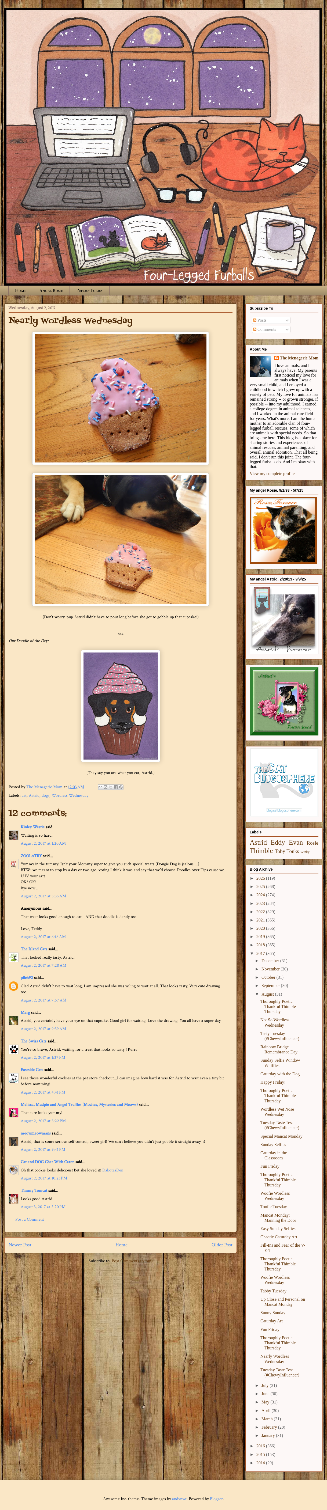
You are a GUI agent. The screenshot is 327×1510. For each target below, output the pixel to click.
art (24, 795)
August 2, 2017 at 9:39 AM (43, 1029)
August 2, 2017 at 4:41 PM (43, 1092)
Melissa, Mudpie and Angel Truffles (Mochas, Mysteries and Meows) (79, 1104)
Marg (25, 1012)
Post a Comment (29, 1219)
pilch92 (27, 978)
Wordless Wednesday (70, 795)
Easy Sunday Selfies (278, 1228)
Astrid (34, 795)
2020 (261, 928)
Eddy (278, 842)
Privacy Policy (89, 290)
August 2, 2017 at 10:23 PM (44, 1178)
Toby (280, 851)
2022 (261, 911)
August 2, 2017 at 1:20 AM (43, 843)
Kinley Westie (33, 827)
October (269, 977)
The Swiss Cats (33, 1041)
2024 (261, 895)
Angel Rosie (51, 290)
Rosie (312, 843)
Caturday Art (271, 1321)
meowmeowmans (36, 1133)
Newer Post (20, 1245)
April (266, 1410)
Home (20, 290)
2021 (261, 920)
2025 (261, 886)
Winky (305, 852)
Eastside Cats (32, 1070)
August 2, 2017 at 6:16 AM (43, 937)
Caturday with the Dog (280, 1074)
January (268, 1435)
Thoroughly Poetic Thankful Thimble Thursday (278, 1006)
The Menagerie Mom (299, 358)
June (265, 1393)
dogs (45, 795)
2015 (261, 1454)
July (265, 1385)
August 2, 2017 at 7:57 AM (43, 1000)
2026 (261, 878)
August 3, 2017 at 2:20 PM (43, 1207)
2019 (261, 936)
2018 (261, 945)
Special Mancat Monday (281, 1136)
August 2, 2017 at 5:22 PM (43, 1121)
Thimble (261, 851)
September (271, 985)
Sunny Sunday (272, 1312)
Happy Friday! (273, 1082)
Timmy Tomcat (34, 1190)
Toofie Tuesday (273, 1206)
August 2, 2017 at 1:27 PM (43, 1057)
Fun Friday (269, 1166)
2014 (261, 1462)
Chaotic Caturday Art (278, 1237)
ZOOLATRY (31, 856)
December (270, 960)
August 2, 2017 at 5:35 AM (43, 896)
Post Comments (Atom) (132, 1261)
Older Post (222, 1245)
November (271, 969)
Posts (260, 320)
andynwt (179, 1499)
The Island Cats (34, 949)
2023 (261, 903)
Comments (264, 329)
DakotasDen (112, 1170)
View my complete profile (272, 473)
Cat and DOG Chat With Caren (47, 1162)
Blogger (216, 1499)
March (267, 1419)
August (268, 994)
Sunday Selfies (273, 1144)
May (265, 1402)
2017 (261, 953)
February (269, 1427)
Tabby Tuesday (273, 1291)
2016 (261, 1446)
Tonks (292, 851)
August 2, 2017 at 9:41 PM (43, 1149)
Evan (296, 842)
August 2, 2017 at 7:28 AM (43, 965)
